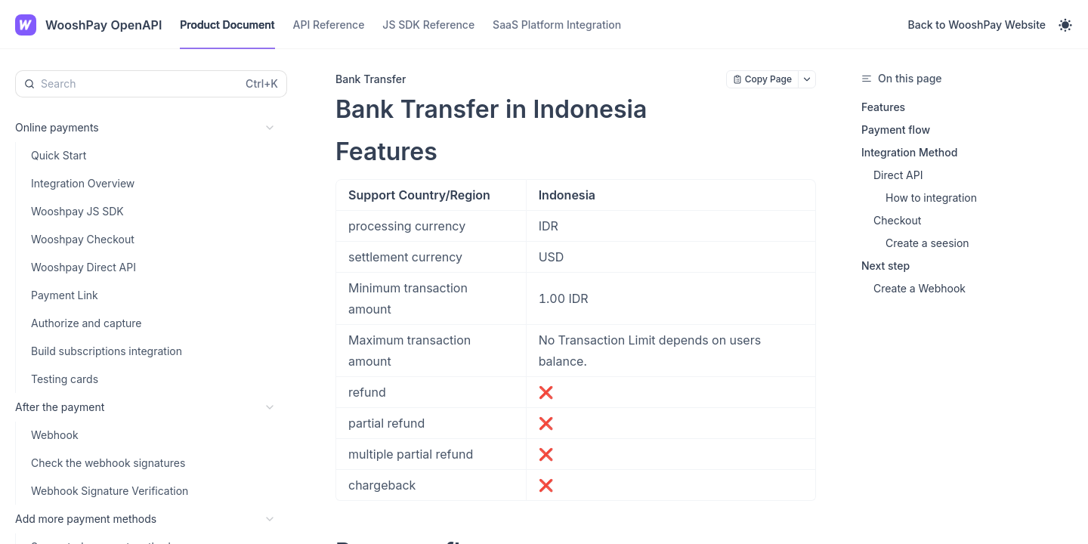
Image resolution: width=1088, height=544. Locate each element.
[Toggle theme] (1065, 25)
